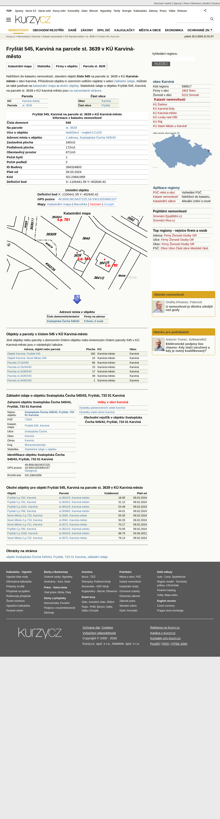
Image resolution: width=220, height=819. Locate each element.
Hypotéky (105, 10)
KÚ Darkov (160, 104)
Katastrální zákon (164, 201)
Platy (68, 592)
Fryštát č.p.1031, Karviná (22, 506)
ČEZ (93, 576)
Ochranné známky (203, 30)
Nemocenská (51, 603)
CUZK (97, 132)
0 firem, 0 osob (93, 321)
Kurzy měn (59, 10)
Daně (72, 30)
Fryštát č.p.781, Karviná (21, 502)
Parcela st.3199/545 (19, 371)
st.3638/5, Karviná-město (74, 511)
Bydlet (206, 3)
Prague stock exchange (170, 610)
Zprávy (19, 10)
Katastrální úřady (128, 586)
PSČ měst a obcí (164, 192)
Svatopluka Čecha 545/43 (63, 321)
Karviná (106, 101)
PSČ (138, 576)
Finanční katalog (166, 590)
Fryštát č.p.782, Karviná (21, 497)
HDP (98, 586)
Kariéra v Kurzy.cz (163, 633)
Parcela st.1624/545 (19, 367)
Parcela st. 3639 (94, 66)
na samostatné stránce (85, 90)
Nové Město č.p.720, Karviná (24, 515)
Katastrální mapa (20, 66)
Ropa (85, 606)
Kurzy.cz (10, 36)
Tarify (117, 10)
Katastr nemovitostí (169, 99)
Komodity (73, 10)
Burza (85, 576)
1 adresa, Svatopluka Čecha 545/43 (91, 137)
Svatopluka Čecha (36, 431)
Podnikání (125, 572)
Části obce (183, 248)
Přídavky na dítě (15, 586)
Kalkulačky (124, 30)
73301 (28, 419)
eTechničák (172, 585)
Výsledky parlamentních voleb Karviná (102, 407)
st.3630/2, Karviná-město (74, 502)
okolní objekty (69, 85)
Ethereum (111, 591)
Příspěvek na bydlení (18, 591)
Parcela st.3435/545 (19, 375)
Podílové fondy (102, 581)
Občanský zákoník (129, 596)
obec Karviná (163, 81)
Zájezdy (177, 3)
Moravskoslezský (35, 444)
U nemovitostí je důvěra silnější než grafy (189, 308)
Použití (155, 643)
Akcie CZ (30, 10)
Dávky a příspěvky (55, 598)
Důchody (49, 612)
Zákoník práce (127, 600)
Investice (87, 572)
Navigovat (31, 470)
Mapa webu (170, 595)
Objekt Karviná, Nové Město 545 (27, 358)
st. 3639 (27, 105)
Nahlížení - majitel (78, 132)
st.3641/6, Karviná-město (74, 506)
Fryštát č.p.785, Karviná (21, 528)
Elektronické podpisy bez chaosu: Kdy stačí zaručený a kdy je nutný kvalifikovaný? (188, 347)
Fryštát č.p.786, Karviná (21, 511)
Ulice (171, 248)
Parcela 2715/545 (18, 362)
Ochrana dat (91, 627)
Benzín (101, 606)
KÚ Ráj (157, 121)
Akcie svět (44, 10)
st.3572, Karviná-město (73, 524)
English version (166, 600)
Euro (60, 581)
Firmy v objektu (67, 66)
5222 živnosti (190, 95)
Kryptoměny (88, 591)
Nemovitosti (24, 36)
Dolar (67, 581)
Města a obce (150, 30)
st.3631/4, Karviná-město (74, 528)
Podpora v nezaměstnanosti (59, 607)
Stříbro (110, 602)
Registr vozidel (165, 581)
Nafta (109, 606)
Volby (160, 595)
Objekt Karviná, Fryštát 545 (23, 353)
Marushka (80, 204)
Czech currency (166, 605)
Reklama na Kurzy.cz (165, 627)
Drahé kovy (88, 597)
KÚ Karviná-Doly (164, 108)
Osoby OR (190, 235)
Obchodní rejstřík (163, 3)
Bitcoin (93, 10)
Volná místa (60, 587)
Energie (127, 10)
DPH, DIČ (103, 30)
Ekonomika (174, 30)
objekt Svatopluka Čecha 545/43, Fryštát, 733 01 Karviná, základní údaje (57, 557)
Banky (48, 572)
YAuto (186, 3)
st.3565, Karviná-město (73, 515)
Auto (159, 576)
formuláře (132, 610)
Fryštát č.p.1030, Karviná (22, 533)
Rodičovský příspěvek (18, 596)
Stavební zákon (128, 605)
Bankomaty (61, 572)
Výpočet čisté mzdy (17, 576)
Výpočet (26, 572)
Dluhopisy (87, 581)
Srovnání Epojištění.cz (167, 216)
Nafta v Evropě (90, 610)
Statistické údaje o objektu (40, 449)
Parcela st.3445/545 (19, 380)
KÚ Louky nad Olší (165, 117)
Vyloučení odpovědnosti (99, 633)
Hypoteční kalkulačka (18, 605)
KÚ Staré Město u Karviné (170, 126)
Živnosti (177, 235)
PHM (93, 606)
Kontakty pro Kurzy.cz (165, 638)
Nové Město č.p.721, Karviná (24, 524)
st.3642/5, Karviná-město (74, 533)
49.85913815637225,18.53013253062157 (87, 199)
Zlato (85, 10)
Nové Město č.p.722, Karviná (24, 538)
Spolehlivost (179, 576)
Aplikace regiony (166, 188)
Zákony (153, 10)
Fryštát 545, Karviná (37, 425)
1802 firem (188, 90)
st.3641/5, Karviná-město (74, 497)
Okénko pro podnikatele (171, 332)
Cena (167, 576)
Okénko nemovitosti (168, 294)
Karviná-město (31, 101)
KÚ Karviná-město (165, 113)
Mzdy (106, 586)
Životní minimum (15, 600)
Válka (172, 10)
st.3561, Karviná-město (73, 520)
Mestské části (199, 248)
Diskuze (182, 10)
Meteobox (196, 3)
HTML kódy (179, 643)
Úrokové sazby (52, 576)
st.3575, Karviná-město (73, 538)
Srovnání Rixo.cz (164, 220)
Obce (164, 248)
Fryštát (106, 105)
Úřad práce (50, 592)
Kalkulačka (140, 10)
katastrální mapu (44, 85)
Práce (163, 10)
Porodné (65, 603)
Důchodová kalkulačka (18, 581)
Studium (216, 3)
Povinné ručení (14, 610)
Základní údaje (124, 81)
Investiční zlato (97, 602)
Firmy (167, 235)
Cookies (107, 627)
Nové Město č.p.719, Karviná (24, 520)
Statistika (43, 66)
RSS (165, 643)
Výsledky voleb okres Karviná (97, 412)
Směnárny (50, 581)
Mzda (61, 592)
